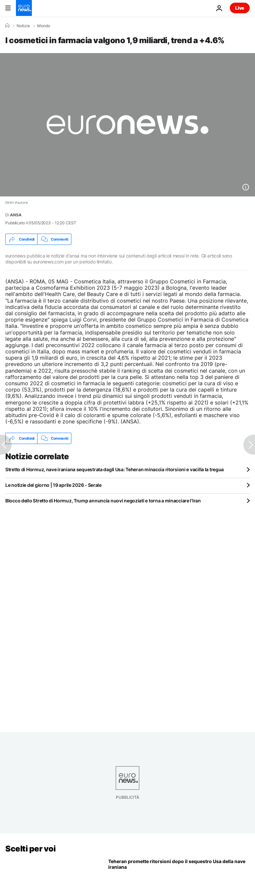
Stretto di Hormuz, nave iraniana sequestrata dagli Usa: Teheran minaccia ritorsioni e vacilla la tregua (114, 469)
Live (239, 8)
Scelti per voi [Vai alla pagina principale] (30, 848)
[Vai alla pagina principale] (24, 8)
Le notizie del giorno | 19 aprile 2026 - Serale (53, 485)
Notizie (23, 26)
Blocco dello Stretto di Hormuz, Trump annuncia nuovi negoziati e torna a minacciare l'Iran (103, 500)
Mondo (43, 26)
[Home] (7, 25)
